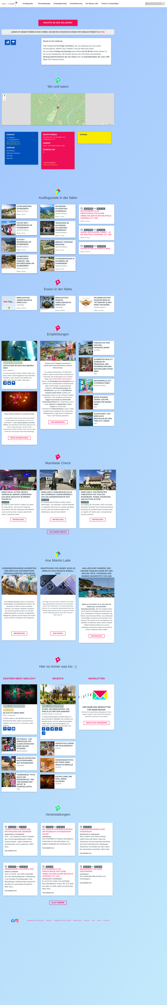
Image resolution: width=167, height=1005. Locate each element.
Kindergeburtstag (60, 3)
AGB (93, 936)
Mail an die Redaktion (50, 165)
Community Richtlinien (62, 936)
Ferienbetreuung (76, 3)
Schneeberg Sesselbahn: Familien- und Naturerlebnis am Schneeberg (25, 261)
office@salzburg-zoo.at (13, 144)
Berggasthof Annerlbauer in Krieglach (24, 300)
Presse (48, 936)
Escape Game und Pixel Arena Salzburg (63, 795)
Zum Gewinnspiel (58, 422)
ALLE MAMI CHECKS (58, 548)
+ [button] (4, 96)
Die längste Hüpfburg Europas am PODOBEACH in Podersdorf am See (57, 847)
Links (99, 936)
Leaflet (104, 124)
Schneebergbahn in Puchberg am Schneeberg (64, 261)
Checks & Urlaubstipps (110, 3)
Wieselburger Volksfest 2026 (19, 885)
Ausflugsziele (28, 3)
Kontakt (87, 936)
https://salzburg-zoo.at (13, 142)
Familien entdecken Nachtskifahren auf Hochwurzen (26, 776)
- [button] (4, 99)
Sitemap (106, 936)
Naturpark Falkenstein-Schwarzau (61, 208)
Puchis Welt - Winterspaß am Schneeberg (24, 225)
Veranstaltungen (44, 3)
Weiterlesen (18, 535)
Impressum (77, 936)
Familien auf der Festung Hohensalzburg (102, 345)
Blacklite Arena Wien (13, 729)
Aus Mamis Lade (91, 3)
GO (163, 3)
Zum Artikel (58, 649)
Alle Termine (58, 918)
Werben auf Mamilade (35, 936)
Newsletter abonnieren (96, 739)
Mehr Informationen (19, 438)
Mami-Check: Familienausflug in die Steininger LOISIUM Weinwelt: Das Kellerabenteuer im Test (57, 494)
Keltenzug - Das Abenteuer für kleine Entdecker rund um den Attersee (25, 759)
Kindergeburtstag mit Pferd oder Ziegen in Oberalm (64, 778)
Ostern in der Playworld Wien (95, 248)
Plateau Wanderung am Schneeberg (24, 242)
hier (102, 32)
